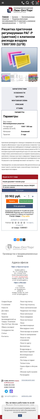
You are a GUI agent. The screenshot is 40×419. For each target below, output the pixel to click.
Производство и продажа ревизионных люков (20, 255)
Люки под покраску (27, 305)
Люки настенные (26, 320)
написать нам (27, 396)
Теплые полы (25, 363)
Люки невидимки (26, 317)
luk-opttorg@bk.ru (22, 280)
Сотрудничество (7, 330)
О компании (5, 305)
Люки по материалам (28, 335)
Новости (4, 308)
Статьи (4, 333)
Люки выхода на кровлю (29, 332)
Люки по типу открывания (25, 339)
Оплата (4, 314)
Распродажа (24, 375)
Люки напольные (26, 314)
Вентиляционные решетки (26, 356)
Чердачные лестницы (28, 311)
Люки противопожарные (27, 324)
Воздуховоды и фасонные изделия (27, 350)
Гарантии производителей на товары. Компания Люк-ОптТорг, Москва (9, 320)
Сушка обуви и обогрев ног (28, 367)
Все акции (19, 190)
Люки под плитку (26, 302)
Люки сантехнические (28, 308)
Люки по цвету (25, 343)
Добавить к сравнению (19, 220)
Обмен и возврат (7, 327)
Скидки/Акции (6, 302)
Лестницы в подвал (27, 360)
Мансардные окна (27, 328)
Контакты (5, 336)
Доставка (5, 311)
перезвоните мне (28, 380)
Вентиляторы (25, 346)
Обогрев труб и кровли (28, 372)
